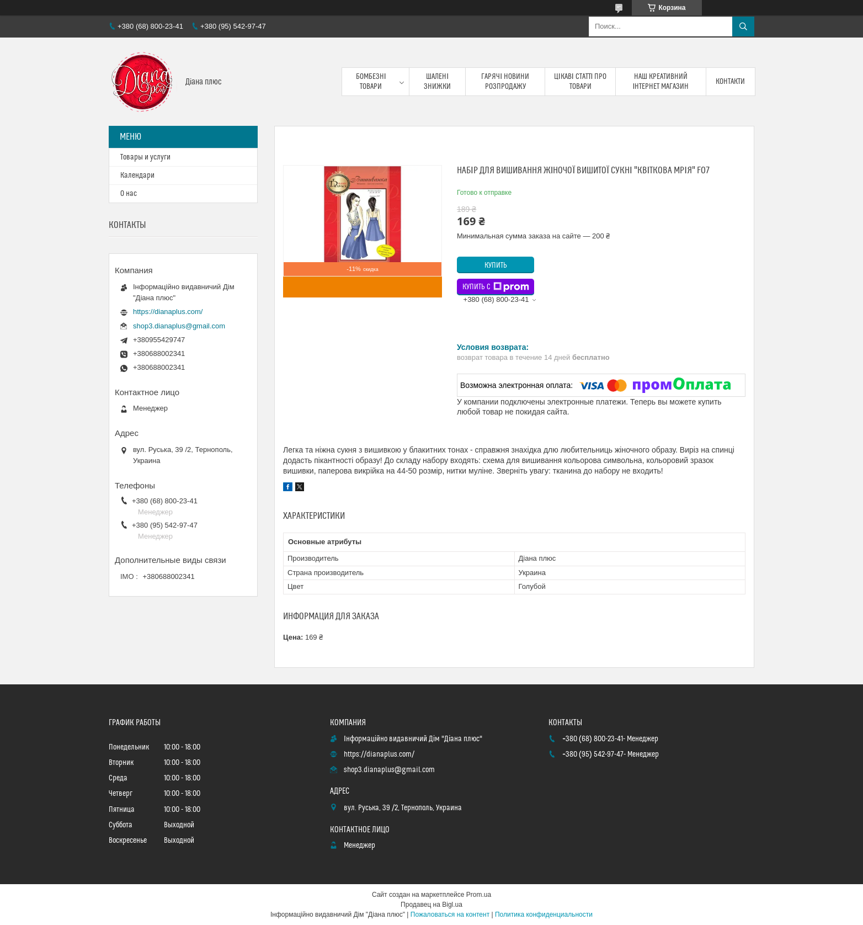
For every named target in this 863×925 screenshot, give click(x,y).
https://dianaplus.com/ (168, 311)
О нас (128, 193)
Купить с (495, 287)
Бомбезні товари (371, 81)
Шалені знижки (437, 81)
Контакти (730, 81)
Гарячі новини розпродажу (505, 81)
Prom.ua (478, 895)
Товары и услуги (145, 157)
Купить (495, 265)
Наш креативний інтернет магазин (661, 81)
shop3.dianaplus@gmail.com (179, 326)
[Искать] (743, 26)
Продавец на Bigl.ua (431, 904)
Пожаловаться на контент (450, 914)
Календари (137, 175)
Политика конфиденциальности (544, 914)
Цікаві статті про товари (580, 81)
